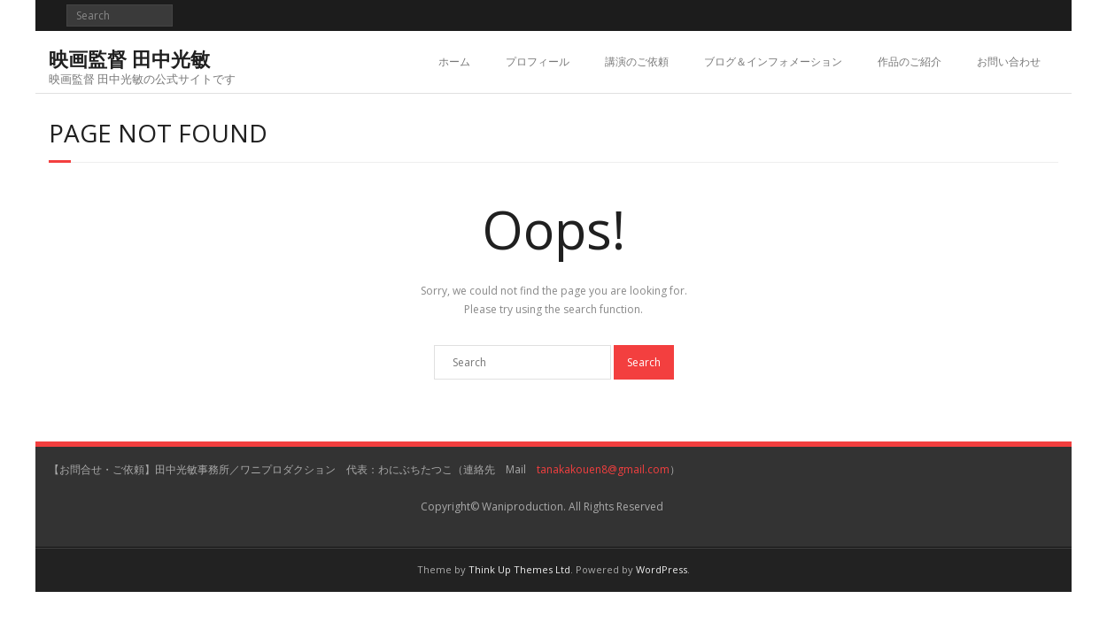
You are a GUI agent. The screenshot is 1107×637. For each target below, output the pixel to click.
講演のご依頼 (637, 61)
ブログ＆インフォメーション (773, 61)
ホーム (454, 61)
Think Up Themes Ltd (519, 569)
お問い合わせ (1009, 61)
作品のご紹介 (909, 61)
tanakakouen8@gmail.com (603, 469)
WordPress (661, 569)
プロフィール (537, 61)
